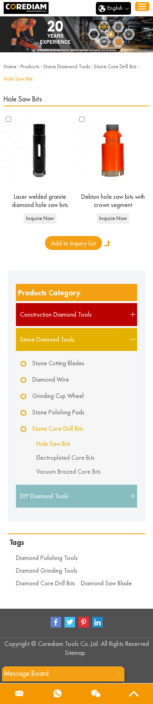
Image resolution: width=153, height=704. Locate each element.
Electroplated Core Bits (65, 458)
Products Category (49, 293)
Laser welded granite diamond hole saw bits (40, 201)
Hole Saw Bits (18, 78)
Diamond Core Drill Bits (45, 583)
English (113, 8)
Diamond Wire (50, 379)
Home (10, 66)
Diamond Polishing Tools (47, 558)
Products (29, 66)
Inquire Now (40, 218)
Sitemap (75, 653)
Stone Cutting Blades (58, 363)
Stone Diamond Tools (66, 66)
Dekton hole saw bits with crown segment (113, 201)
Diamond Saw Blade (106, 583)
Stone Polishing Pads (58, 412)
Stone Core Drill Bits (115, 66)
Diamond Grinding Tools (47, 571)
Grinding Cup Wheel (58, 396)
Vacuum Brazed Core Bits (68, 472)
